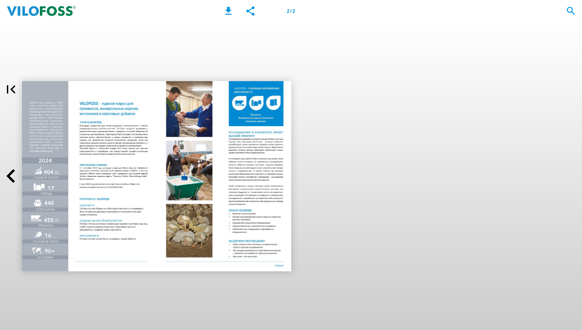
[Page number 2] (291, 11)
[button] (228, 11)
